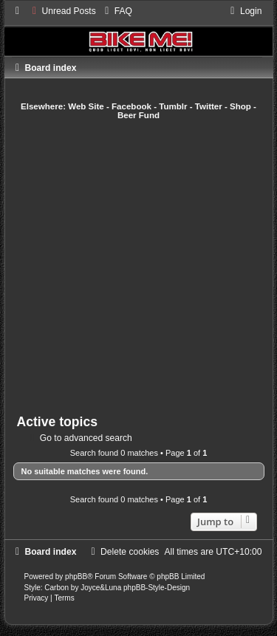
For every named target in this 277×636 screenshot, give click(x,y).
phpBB (76, 576)
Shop (240, 106)
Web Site (86, 106)
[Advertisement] (138, 267)
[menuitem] (62, 11)
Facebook (131, 106)
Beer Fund (138, 115)
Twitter (208, 106)
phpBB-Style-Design (156, 588)
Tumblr (173, 106)
